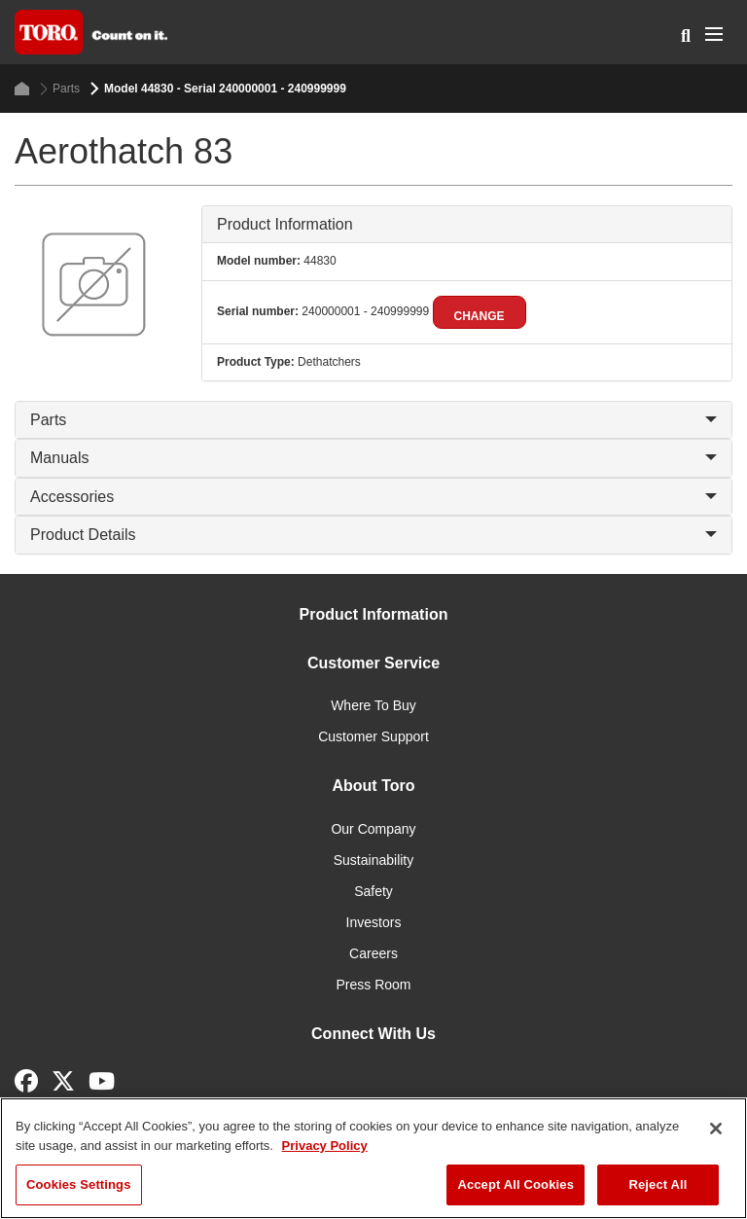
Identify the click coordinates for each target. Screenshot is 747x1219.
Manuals (373, 457)
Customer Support (373, 736)
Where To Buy (373, 705)
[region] (373, 1158)
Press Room (373, 984)
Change (479, 316)
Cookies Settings (78, 1184)
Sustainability (374, 860)
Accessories (373, 496)
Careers (373, 953)
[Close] (715, 1128)
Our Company (373, 829)
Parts (60, 89)
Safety (373, 891)
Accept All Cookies (515, 1184)
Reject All (657, 1184)
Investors (374, 922)
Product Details (373, 534)
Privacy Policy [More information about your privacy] (325, 1145)
